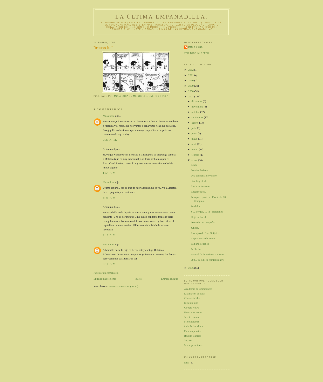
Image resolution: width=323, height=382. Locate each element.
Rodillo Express (192, 335)
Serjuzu (188, 340)
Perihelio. (196, 249)
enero (195, 160)
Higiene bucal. (198, 216)
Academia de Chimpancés (198, 288)
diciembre (197, 101)
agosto (195, 122)
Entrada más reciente (105, 278)
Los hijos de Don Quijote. (205, 233)
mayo (195, 138)
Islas (186, 362)
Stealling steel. (199, 180)
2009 (191, 85)
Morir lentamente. (200, 186)
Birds (194, 164)
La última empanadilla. (161, 17)
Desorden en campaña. (203, 222)
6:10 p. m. (109, 263)
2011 (191, 75)
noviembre (198, 106)
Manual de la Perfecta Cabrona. (208, 254)
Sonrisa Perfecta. (200, 170)
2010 (191, 80)
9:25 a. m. (110, 139)
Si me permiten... (193, 345)
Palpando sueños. (200, 243)
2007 (191, 96)
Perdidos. (196, 206)
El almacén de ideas (195, 293)
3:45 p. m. (109, 197)
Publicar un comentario (106, 272)
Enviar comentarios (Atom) (123, 286)
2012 (191, 69)
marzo (195, 149)
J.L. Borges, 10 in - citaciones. (207, 211)
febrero (196, 154)
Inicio (138, 278)
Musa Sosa (109, 115)
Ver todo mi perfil (196, 53)
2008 (191, 91)
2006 (191, 267)
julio (194, 128)
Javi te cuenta (191, 317)
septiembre (198, 117)
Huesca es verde (192, 312)
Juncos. (195, 227)
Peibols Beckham (193, 326)
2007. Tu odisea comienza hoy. (207, 259)
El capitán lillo (192, 298)
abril (194, 144)
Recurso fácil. (198, 191)
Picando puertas (192, 331)
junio (195, 133)
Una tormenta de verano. (204, 175)
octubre (196, 111)
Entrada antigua (169, 278)
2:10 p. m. (109, 235)
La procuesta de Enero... (204, 238)
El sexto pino (191, 302)
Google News (191, 307)
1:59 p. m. (109, 172)
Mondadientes (191, 321)
